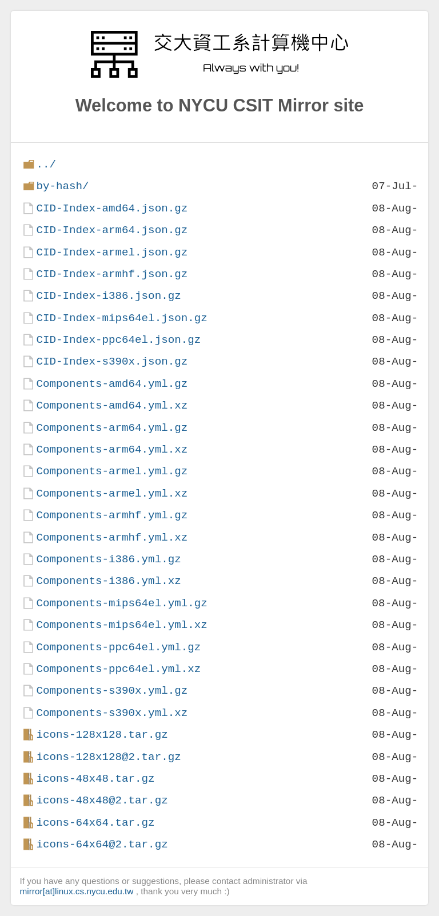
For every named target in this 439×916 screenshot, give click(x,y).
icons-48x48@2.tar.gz (101, 800)
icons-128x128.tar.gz (101, 734)
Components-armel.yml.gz (111, 471)
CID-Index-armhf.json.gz (111, 274)
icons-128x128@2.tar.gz (108, 757)
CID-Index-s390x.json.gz (111, 361)
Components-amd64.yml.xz (111, 405)
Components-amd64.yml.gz (111, 383)
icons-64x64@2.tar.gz (101, 844)
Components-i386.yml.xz (108, 581)
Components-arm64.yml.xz (111, 449)
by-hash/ (62, 186)
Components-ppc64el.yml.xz (118, 669)
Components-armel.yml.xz (111, 493)
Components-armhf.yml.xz (111, 537)
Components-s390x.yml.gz (111, 690)
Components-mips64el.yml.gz (121, 603)
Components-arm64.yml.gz (111, 427)
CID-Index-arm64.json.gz (111, 230)
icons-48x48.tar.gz (95, 778)
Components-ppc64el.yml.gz (118, 647)
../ (46, 164)
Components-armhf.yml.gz (111, 515)
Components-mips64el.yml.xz (121, 625)
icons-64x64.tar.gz (95, 822)
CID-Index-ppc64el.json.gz (118, 339)
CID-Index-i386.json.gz (108, 295)
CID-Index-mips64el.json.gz (121, 318)
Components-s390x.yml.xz (111, 713)
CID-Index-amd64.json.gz (111, 208)
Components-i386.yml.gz (108, 559)
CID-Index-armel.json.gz (111, 252)
